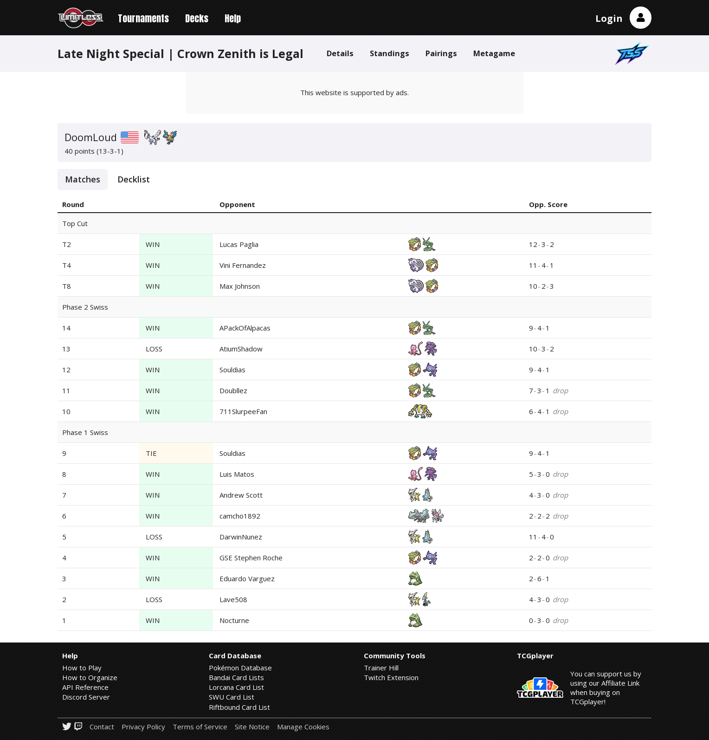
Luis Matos (236, 474)
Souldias (232, 369)
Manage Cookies (303, 727)
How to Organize (89, 677)
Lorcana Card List (236, 687)
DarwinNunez (240, 536)
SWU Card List (231, 696)
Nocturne (234, 620)
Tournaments (143, 18)
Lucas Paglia (238, 244)
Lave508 (233, 599)
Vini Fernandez (242, 265)
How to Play (82, 667)
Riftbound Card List (239, 707)
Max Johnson (239, 286)
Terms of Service (200, 727)
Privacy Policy (143, 727)
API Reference (85, 687)
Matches (82, 179)
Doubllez (233, 390)
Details (340, 53)
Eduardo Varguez (247, 578)
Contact (102, 727)
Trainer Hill (381, 667)
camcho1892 (239, 515)
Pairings (441, 53)
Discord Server (86, 696)
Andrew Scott (241, 495)
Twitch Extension (391, 677)
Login (609, 18)
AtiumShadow (241, 348)
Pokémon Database (240, 667)
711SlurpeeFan (243, 411)
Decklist (133, 179)
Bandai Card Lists (236, 677)
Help (233, 18)
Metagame (494, 53)
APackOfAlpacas (245, 327)
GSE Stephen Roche (251, 557)
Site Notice (252, 727)
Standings (389, 53)
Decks (196, 18)
